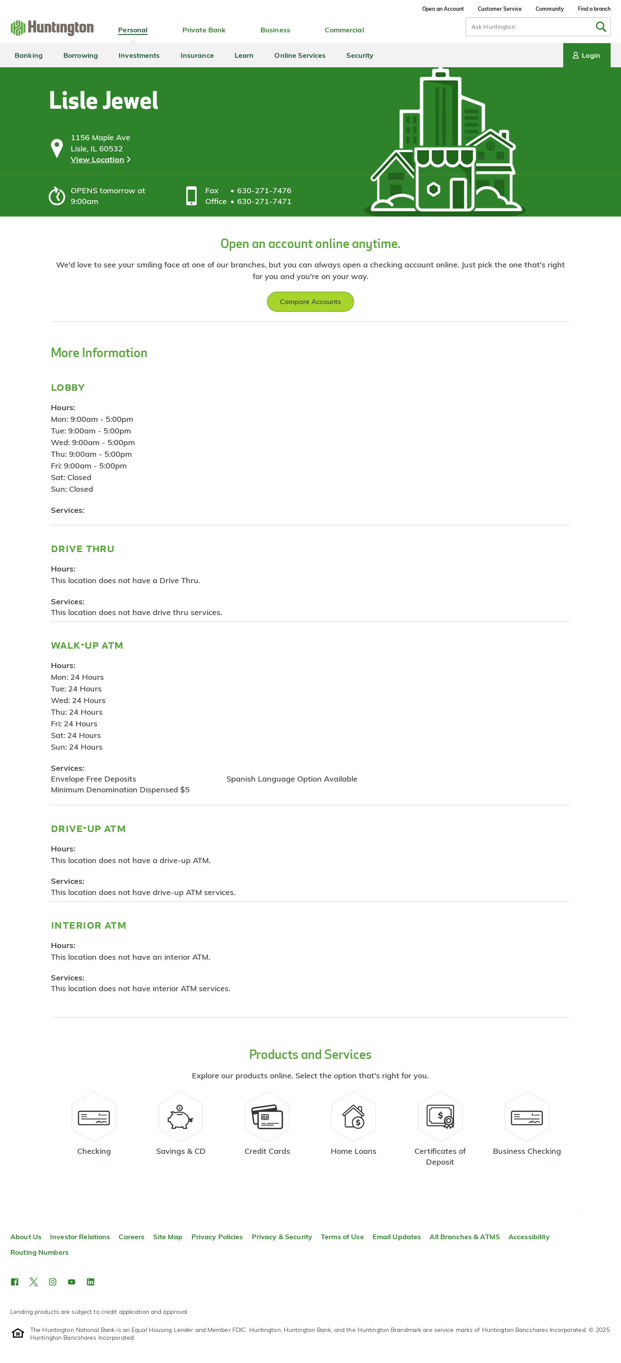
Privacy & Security (282, 1236)
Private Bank (204, 29)
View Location (97, 159)
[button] (14, 1282)
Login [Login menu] (585, 55)
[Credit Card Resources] (267, 1132)
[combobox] (538, 26)
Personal (132, 29)
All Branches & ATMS (465, 1236)
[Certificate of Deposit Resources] (440, 1132)
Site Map (167, 1236)
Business (275, 29)
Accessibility (529, 1236)
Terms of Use (342, 1236)
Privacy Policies (217, 1236)
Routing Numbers (39, 1252)
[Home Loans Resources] (353, 1132)
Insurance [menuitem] (197, 55)
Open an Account (443, 9)
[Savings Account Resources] (181, 1132)
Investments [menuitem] (139, 55)
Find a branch (594, 9)
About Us (25, 1236)
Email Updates (397, 1236)
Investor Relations (80, 1236)
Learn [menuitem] (244, 55)
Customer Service (500, 9)
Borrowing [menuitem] (80, 55)
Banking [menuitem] (29, 55)
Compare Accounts (310, 301)
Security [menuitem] (359, 55)
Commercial (344, 29)
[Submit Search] (601, 26)
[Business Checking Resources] (526, 1132)
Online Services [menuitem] (300, 55)
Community (550, 9)
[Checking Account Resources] (94, 1132)
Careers (131, 1236)
